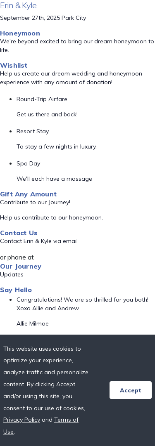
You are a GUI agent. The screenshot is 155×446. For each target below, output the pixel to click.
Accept (130, 390)
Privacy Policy (21, 419)
